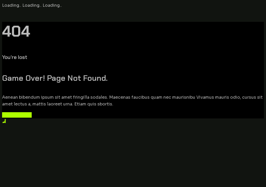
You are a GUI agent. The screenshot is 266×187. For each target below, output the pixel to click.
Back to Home (17, 115)
